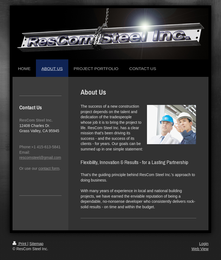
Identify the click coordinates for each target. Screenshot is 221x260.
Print (20, 243)
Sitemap (36, 243)
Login (203, 243)
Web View (199, 249)
